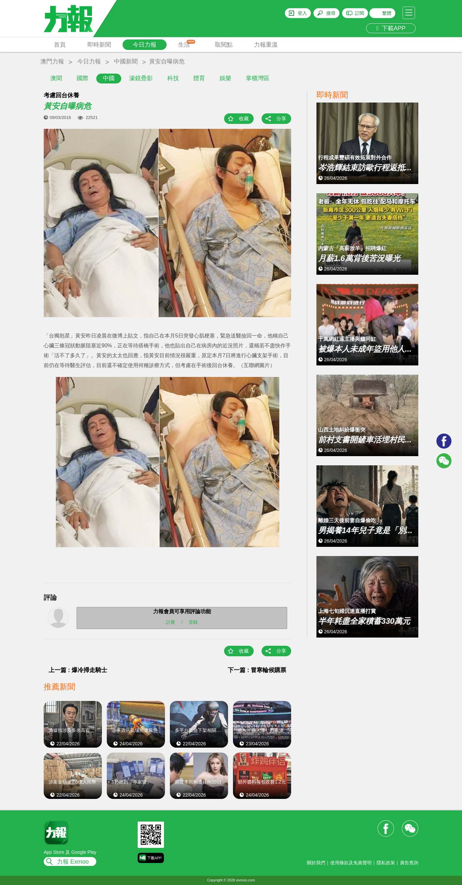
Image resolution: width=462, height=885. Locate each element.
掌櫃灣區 (257, 78)
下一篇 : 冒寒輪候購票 (257, 670)
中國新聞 (126, 61)
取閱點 (224, 44)
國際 (82, 78)
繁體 (386, 13)
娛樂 (225, 78)
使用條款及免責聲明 (351, 862)
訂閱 (359, 13)
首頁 (60, 44)
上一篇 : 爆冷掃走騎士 (78, 670)
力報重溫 (266, 44)
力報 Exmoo (73, 861)
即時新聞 (99, 44)
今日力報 (144, 44)
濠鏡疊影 (141, 78)
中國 (109, 78)
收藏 (244, 118)
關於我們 (316, 862)
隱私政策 (386, 862)
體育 (199, 78)
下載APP (390, 28)
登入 (302, 13)
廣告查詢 (409, 862)
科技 (173, 78)
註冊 (170, 621)
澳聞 (56, 78)
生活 (187, 44)
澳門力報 (52, 61)
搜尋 (330, 13)
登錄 (193, 621)
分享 (281, 118)
